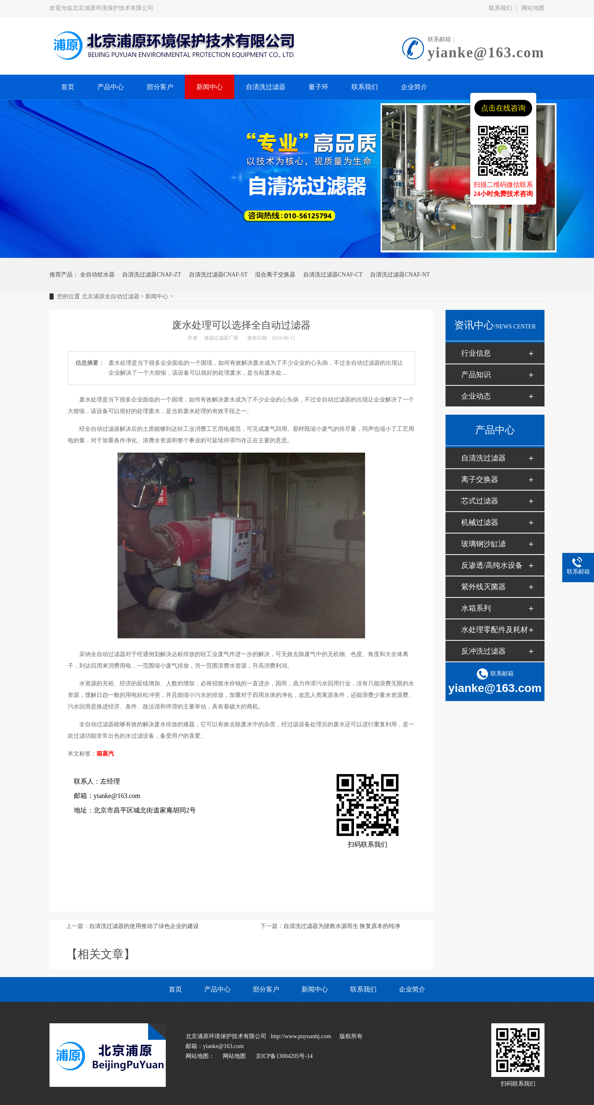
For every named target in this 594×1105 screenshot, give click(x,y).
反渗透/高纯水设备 (492, 565)
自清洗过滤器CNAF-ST (218, 275)
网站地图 (532, 8)
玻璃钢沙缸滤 (483, 544)
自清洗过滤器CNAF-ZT (151, 275)
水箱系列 (476, 608)
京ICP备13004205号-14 (284, 1056)
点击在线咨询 (503, 108)
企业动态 (476, 396)
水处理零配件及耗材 (494, 630)
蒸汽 (108, 754)
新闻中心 (156, 296)
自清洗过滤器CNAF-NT (400, 275)
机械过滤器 (479, 522)
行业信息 (476, 353)
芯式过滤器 (479, 501)
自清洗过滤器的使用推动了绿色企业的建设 (144, 926)
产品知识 (476, 375)
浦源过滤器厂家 (221, 338)
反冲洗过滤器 (483, 651)
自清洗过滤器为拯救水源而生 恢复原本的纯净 (342, 926)
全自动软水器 (97, 275)
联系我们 (500, 8)
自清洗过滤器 (483, 458)
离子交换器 (479, 479)
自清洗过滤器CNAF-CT (333, 275)
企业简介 (412, 989)
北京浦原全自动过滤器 (110, 296)
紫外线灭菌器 (483, 587)
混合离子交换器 (275, 275)
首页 (175, 989)
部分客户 (266, 989)
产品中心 (217, 989)
